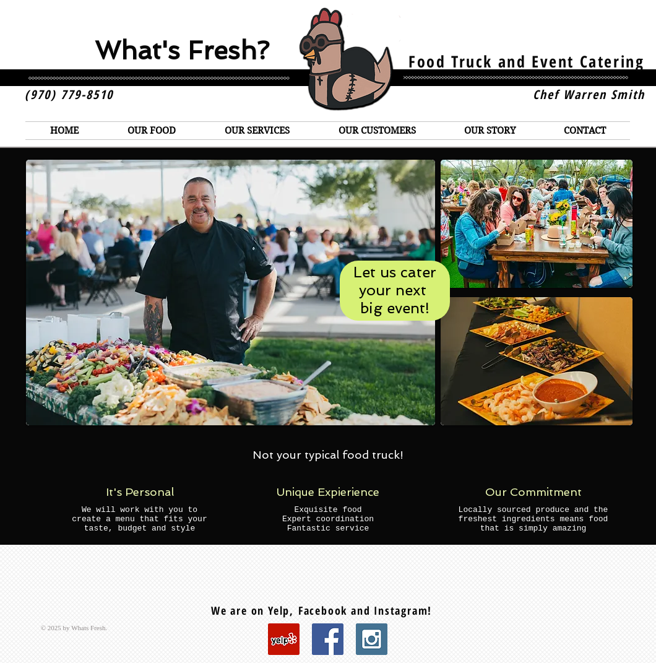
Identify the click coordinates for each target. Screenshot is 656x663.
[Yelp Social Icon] (284, 639)
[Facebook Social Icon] (327, 639)
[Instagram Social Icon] (371, 639)
